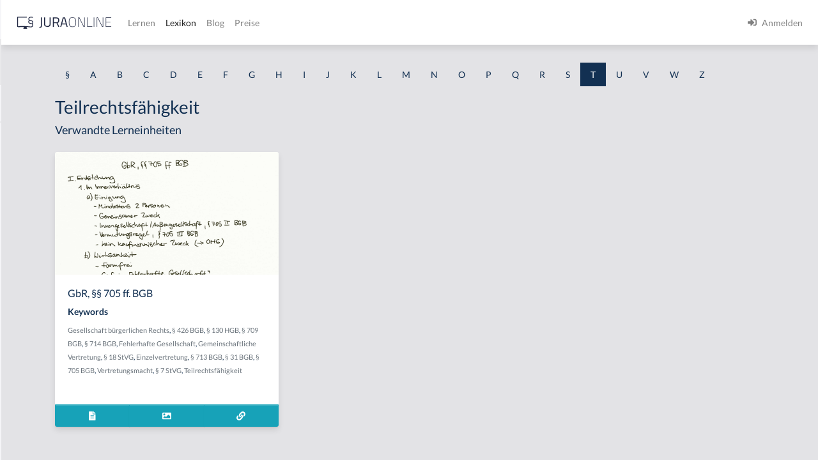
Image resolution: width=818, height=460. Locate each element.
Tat (16, 222)
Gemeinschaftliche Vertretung (314, 380)
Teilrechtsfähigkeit (256, 421)
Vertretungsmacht (271, 407)
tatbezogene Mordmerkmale (66, 394)
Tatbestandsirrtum (46, 308)
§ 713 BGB (316, 394)
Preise (450, 22)
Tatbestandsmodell (47, 337)
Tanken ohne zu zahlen (54, 135)
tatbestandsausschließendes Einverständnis (96, 279)
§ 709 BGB (260, 367)
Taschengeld (34, 193)
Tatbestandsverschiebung (60, 365)
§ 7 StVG (315, 407)
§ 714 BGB (295, 367)
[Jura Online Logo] (268, 22)
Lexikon (384, 22)
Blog (419, 22)
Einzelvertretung (271, 394)
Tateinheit (29, 423)
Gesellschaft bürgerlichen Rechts (277, 353)
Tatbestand (31, 250)
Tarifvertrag (33, 164)
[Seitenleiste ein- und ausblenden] (184, 19)
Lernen (345, 22)
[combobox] (102, 62)
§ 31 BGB (348, 394)
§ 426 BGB (347, 353)
